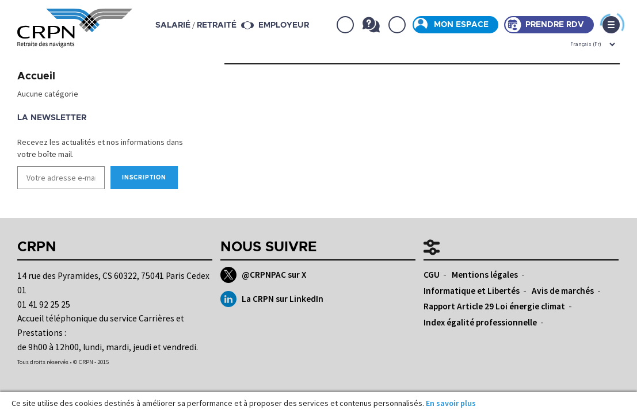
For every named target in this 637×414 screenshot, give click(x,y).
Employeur (283, 25)
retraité (217, 25)
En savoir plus (451, 403)
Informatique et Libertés (472, 290)
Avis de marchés (563, 290)
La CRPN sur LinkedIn (271, 299)
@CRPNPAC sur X (263, 275)
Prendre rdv (554, 25)
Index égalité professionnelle (480, 322)
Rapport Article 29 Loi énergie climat (494, 306)
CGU (432, 274)
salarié (172, 25)
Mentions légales (485, 274)
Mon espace (461, 25)
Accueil (36, 76)
